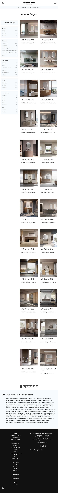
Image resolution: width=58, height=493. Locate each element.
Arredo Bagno (36, 7)
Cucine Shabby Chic (15, 435)
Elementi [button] (4, 41)
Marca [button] (4, 28)
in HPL (3, 65)
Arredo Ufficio (15, 484)
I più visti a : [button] (5, 93)
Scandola (4, 35)
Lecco (3, 107)
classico (4, 82)
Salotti (15, 451)
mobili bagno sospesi (8, 52)
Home (19, 7)
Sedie (15, 456)
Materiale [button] (5, 60)
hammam (4, 45)
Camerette (15, 470)
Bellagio (4, 95)
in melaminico (5, 72)
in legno (4, 70)
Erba (3, 102)
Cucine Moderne (15, 437)
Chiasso (4, 97)
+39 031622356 (44, 438)
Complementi (15, 478)
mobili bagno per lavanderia (9, 50)
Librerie (15, 445)
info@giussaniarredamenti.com (44, 440)
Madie (15, 449)
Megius (4, 33)
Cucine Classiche (15, 439)
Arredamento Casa (27, 7)
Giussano (4, 104)
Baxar (3, 30)
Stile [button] (3, 80)
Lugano (4, 109)
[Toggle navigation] (55, 3)
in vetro (4, 74)
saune (3, 55)
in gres (4, 63)
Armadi (15, 468)
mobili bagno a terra (7, 48)
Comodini (15, 466)
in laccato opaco (7, 67)
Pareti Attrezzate (15, 447)
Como (3, 100)
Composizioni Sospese (15, 453)
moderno (4, 87)
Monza (4, 111)
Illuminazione (15, 476)
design (4, 85)
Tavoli (15, 455)
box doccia (5, 43)
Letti (15, 465)
